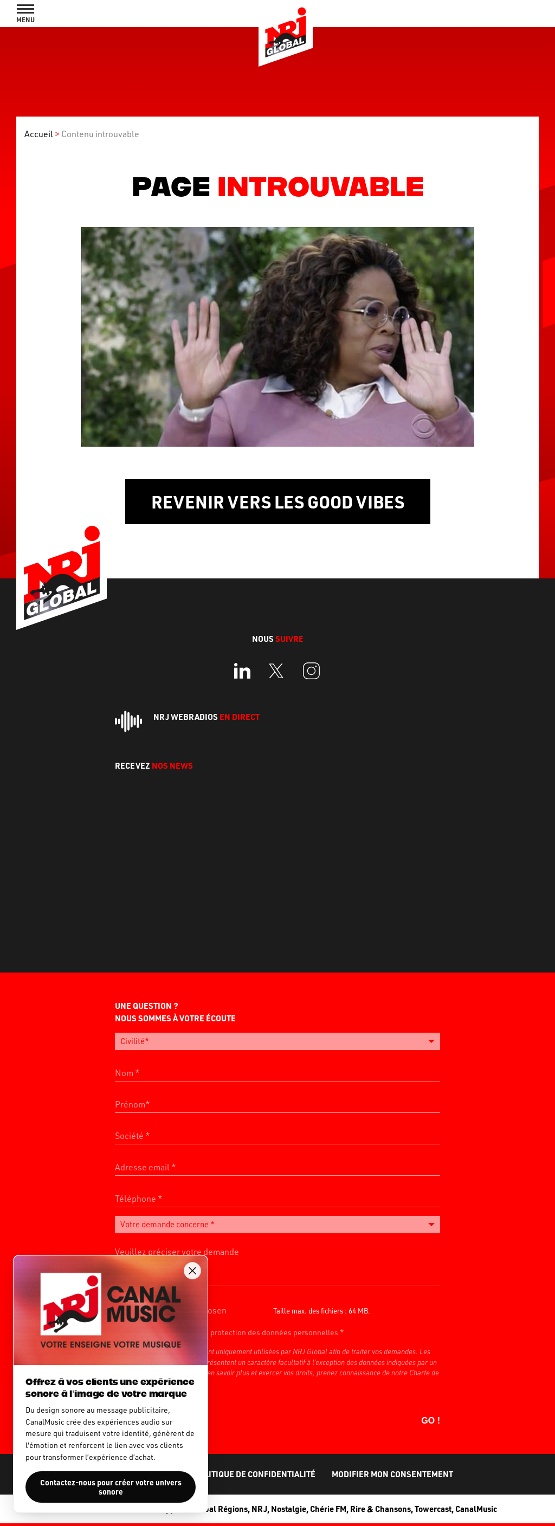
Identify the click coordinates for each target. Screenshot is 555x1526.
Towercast (433, 1507)
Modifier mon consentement (392, 1472)
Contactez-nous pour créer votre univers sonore (111, 1486)
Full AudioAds (514, 14)
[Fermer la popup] (192, 1270)
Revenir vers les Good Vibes (277, 502)
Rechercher (496, 13)
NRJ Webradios (206, 716)
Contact (533, 14)
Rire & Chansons (380, 1507)
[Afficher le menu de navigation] (25, 13)
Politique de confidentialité (254, 1472)
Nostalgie (288, 1507)
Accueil (38, 133)
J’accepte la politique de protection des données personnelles (232, 1331)
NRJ (259, 1507)
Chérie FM (328, 1507)
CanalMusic (476, 1507)
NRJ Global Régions (211, 1507)
